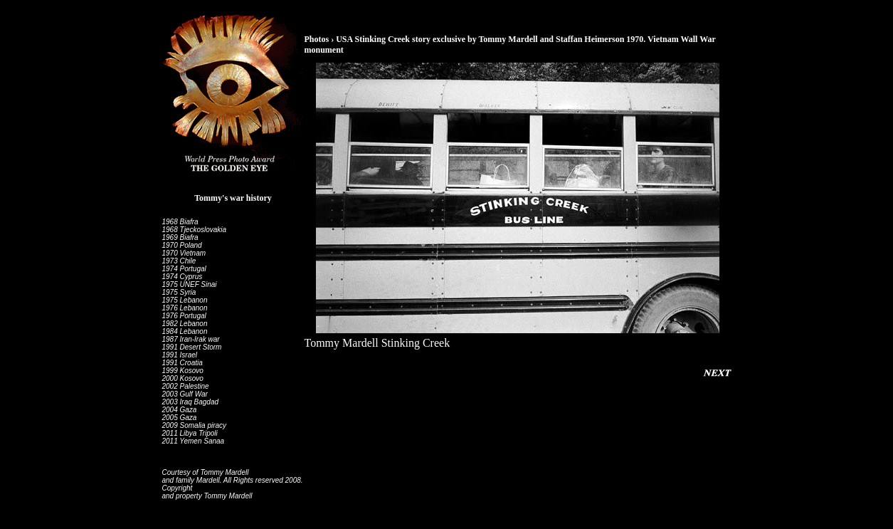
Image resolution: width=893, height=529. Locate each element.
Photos (317, 39)
